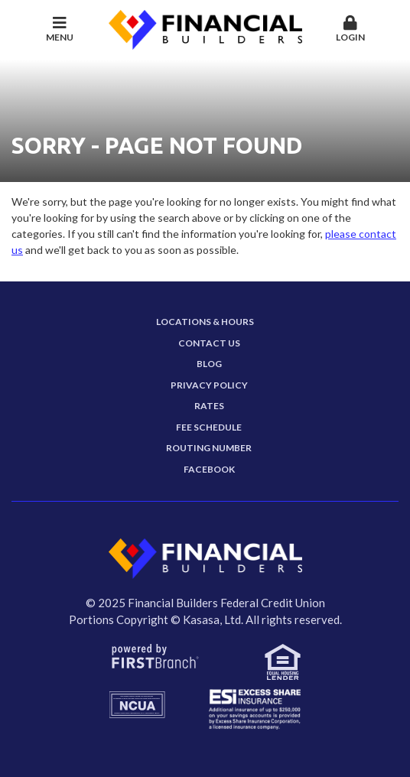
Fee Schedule (209, 427)
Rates (209, 405)
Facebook (209, 469)
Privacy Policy (209, 385)
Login (351, 29)
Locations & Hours (205, 321)
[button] (350, 30)
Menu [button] (60, 29)
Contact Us (209, 343)
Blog (209, 363)
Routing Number (209, 448)
